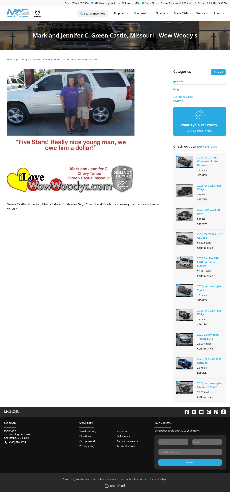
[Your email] (190, 452)
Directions (85, 436)
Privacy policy (87, 445)
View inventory (87, 431)
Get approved (87, 441)
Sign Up (190, 462)
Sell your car (124, 436)
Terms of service (126, 445)
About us (122, 431)
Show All (218, 72)
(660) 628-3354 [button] (15, 442)
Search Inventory (92, 13)
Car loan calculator (127, 441)
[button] (115, 3)
